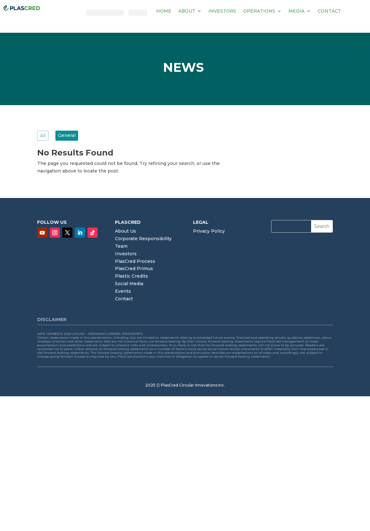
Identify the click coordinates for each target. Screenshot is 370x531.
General (67, 135)
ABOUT (186, 11)
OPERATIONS (259, 11)
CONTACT (329, 11)
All (43, 135)
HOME (163, 11)
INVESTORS (222, 11)
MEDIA (296, 11)
